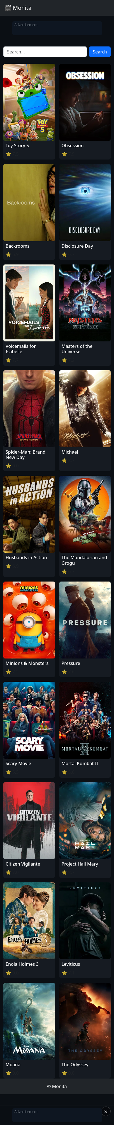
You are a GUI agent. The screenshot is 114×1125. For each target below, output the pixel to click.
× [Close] (106, 1111)
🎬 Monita (17, 7)
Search (100, 52)
